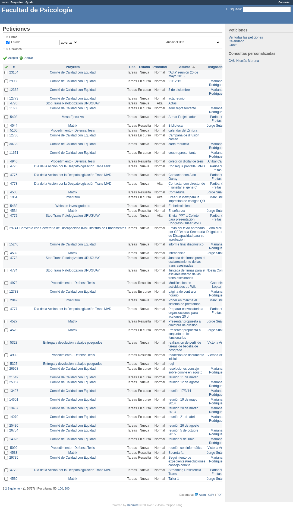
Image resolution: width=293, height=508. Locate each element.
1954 (13, 197)
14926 (13, 439)
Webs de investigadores (72, 206)
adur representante (182, 108)
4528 (13, 330)
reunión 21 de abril (181, 417)
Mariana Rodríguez (216, 83)
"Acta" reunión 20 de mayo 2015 (183, 74)
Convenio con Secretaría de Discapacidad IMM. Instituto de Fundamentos (72, 228)
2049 (13, 300)
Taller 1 (173, 479)
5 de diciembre (179, 90)
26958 (13, 368)
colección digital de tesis (185, 161)
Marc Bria (216, 197)
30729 (13, 144)
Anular (28, 57)
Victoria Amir (216, 342)
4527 (13, 321)
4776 (13, 166)
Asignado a (216, 67)
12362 (13, 90)
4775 (13, 175)
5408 (13, 117)
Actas (172, 103)
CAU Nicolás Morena (244, 61)
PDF (220, 494)
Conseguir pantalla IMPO (186, 166)
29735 (13, 457)
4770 (13, 103)
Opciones (15, 48)
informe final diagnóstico (185, 244)
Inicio (5, 2)
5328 (13, 342)
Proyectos (17, 2)
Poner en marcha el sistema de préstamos (184, 302)
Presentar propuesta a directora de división (184, 323)
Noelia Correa (216, 270)
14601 (13, 399)
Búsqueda (233, 9)
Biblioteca (175, 125)
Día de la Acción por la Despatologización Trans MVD (72, 166)
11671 (13, 153)
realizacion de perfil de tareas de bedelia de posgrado (184, 346)
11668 (13, 108)
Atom (202, 494)
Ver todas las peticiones (246, 37)
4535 (13, 192)
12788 (13, 291)
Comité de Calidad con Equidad (73, 72)
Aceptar (13, 57)
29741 (13, 228)
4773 (13, 258)
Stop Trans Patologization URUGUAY (73, 103)
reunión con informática (185, 448)
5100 (13, 130)
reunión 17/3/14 (179, 391)
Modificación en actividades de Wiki (182, 285)
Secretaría (175, 453)
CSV (211, 494)
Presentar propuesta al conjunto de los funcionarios (184, 334)
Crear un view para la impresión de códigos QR (186, 199)
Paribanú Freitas (216, 119)
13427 (13, 391)
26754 (13, 430)
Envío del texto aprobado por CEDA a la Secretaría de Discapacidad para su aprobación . (186, 233)
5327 (13, 364)
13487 (13, 408)
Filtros (13, 37)
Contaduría (176, 192)
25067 (13, 382)
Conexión (284, 2)
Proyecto (73, 67)
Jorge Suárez (216, 125)
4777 (13, 309)
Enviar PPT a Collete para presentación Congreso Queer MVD (184, 219)
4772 (13, 216)
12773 (13, 98)
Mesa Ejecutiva (73, 117)
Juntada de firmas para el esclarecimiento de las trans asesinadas (186, 261)
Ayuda (29, 2)
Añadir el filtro (175, 42)
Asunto (184, 67)
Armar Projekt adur (182, 117)
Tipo (132, 67)
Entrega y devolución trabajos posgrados (72, 342)
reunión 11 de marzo (183, 377)
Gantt (233, 45)
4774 (13, 270)
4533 (13, 453)
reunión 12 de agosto (183, 382)
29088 (13, 81)
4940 (13, 161)
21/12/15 (174, 81)
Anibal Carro (216, 161)
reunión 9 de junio (181, 439)
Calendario (236, 41)
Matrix (72, 125)
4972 (13, 283)
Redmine (132, 505)
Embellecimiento (180, 206)
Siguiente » (15, 488)
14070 (13, 417)
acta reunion (177, 98)
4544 (13, 125)
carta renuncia (178, 144)
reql (171, 364)
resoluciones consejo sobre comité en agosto (185, 370)
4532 (13, 253)
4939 (13, 355)
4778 (13, 184)
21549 (13, 377)
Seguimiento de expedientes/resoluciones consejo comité (186, 461)
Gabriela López (216, 285)
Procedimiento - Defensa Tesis (73, 130)
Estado (15, 42)
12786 (13, 135)
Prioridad (160, 67)
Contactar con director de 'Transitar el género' (186, 185)
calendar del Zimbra (182, 130)
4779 (13, 470)
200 (67, 488)
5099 (13, 448)
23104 (13, 72)
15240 (13, 244)
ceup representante (182, 153)
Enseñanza (176, 211)
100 (60, 488)
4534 (13, 211)
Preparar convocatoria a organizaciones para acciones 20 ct (185, 312)
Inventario (72, 197)
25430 (13, 425)
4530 (13, 479)
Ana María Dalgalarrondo (216, 230)
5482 (13, 206)
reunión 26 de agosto (183, 425)
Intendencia (176, 253)
